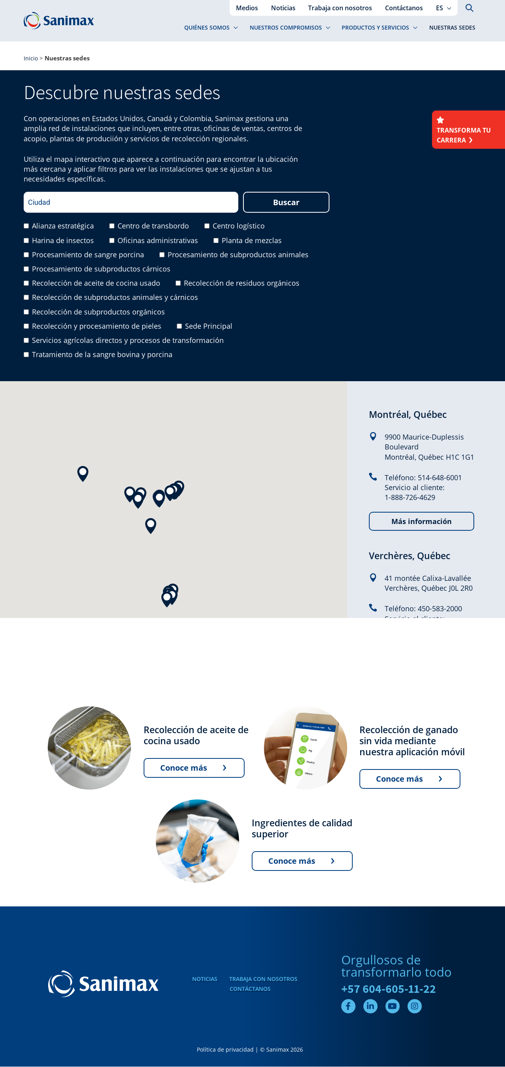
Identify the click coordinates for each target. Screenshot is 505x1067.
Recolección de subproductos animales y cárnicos (115, 298)
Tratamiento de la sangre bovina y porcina (102, 355)
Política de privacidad (225, 1050)
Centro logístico (239, 226)
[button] (444, 8)
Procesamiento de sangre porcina (88, 255)
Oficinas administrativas (158, 240)
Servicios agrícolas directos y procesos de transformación (128, 341)
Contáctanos (250, 989)
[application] (447, 8)
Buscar (286, 203)
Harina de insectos (63, 240)
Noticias (205, 979)
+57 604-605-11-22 (389, 989)
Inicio (31, 58)
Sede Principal (208, 326)
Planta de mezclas (252, 240)
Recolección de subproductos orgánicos (98, 312)
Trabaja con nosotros (263, 979)
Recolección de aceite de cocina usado (96, 283)
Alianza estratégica (63, 226)
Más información (421, 522)
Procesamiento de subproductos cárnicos (101, 269)
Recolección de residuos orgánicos (241, 283)
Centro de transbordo (153, 226)
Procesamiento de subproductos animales (238, 255)
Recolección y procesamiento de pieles (96, 326)
